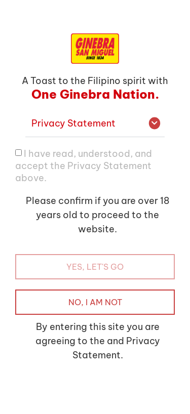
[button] (95, 123)
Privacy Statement (73, 123)
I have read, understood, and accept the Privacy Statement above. (83, 166)
